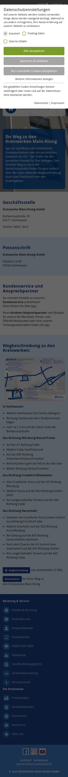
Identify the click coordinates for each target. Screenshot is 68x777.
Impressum (57, 103)
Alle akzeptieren (34, 51)
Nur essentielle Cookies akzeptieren (34, 71)
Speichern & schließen (34, 61)
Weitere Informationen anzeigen (34, 79)
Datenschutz (41, 103)
